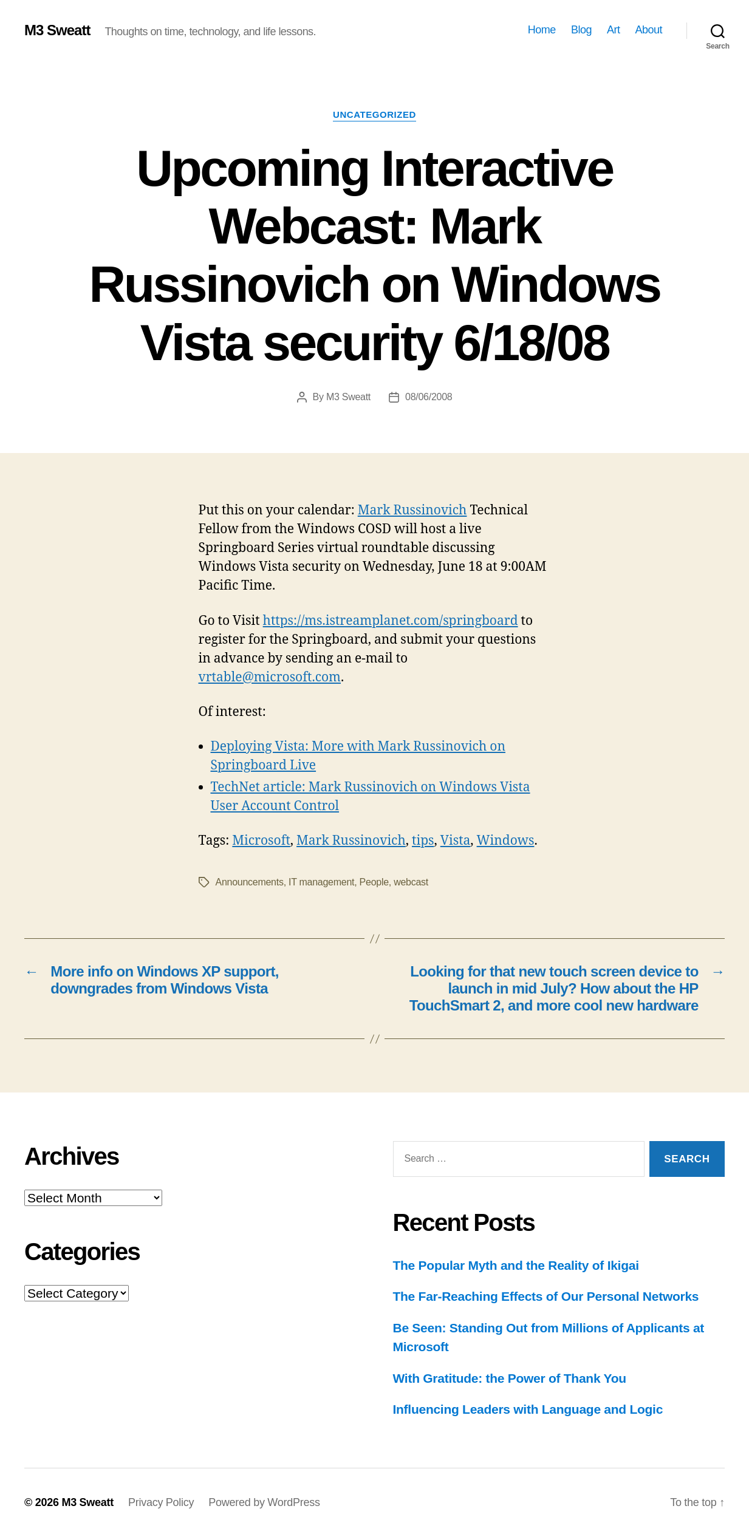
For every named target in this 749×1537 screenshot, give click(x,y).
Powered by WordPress (264, 1502)
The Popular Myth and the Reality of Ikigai (516, 1265)
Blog (581, 30)
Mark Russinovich (412, 510)
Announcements (250, 882)
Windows (506, 841)
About (648, 30)
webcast (411, 882)
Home (542, 30)
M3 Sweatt (57, 30)
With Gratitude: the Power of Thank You (509, 1378)
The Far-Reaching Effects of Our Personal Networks (546, 1296)
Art (613, 30)
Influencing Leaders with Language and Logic (528, 1409)
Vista (455, 841)
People (374, 882)
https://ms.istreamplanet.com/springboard (390, 621)
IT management (321, 882)
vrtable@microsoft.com (270, 677)
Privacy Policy (161, 1502)
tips (423, 841)
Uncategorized (374, 114)
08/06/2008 (428, 397)
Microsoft (261, 841)
